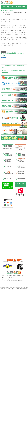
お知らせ (9, 52)
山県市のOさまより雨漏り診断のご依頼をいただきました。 (13, 66)
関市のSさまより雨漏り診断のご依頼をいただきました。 (13, 71)
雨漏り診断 (14, 52)
